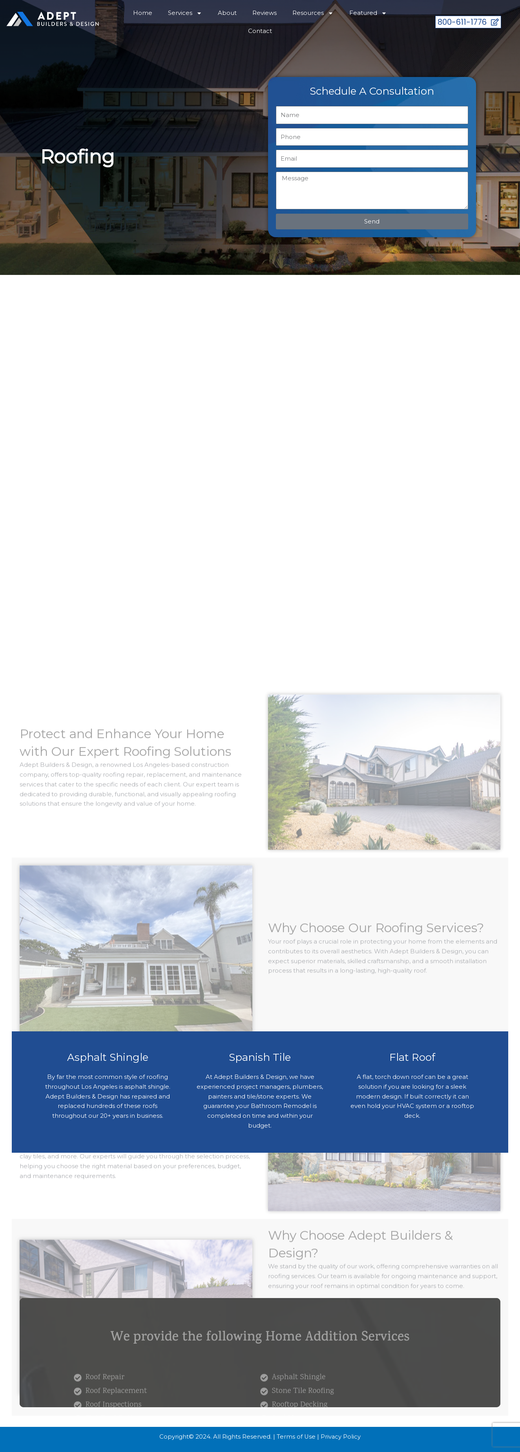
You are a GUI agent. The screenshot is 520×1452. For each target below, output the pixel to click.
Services (185, 13)
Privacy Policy (341, 1436)
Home (142, 12)
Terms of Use (296, 1436)
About (227, 12)
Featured (368, 13)
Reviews (264, 12)
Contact (260, 31)
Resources (313, 13)
